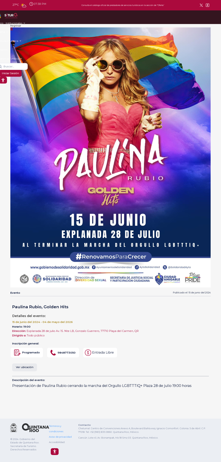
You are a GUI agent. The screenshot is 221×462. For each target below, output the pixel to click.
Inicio (36, 17)
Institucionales (50, 17)
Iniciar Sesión (188, 17)
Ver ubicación (24, 367)
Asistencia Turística (127, 17)
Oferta (68, 17)
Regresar (15, 25)
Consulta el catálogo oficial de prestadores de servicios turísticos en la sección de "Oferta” (122, 5)
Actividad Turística (88, 17)
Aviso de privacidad (60, 436)
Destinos (109, 17)
